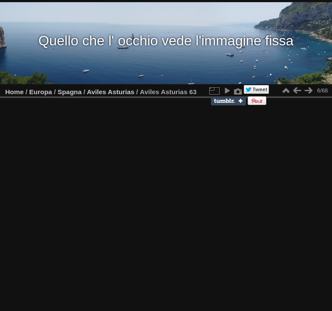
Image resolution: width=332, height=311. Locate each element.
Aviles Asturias (110, 91)
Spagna (69, 91)
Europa (40, 91)
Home (14, 91)
